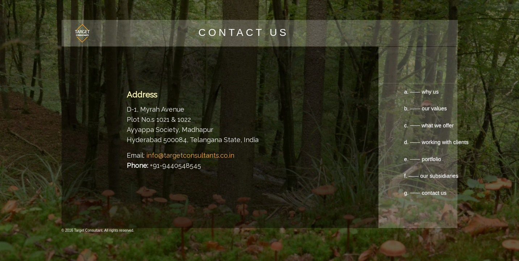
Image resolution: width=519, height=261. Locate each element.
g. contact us (425, 193)
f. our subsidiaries (431, 176)
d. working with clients (430, 142)
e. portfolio (421, 159)
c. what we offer (410, 125)
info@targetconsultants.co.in (189, 155)
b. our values (401, 108)
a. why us (404, 91)
